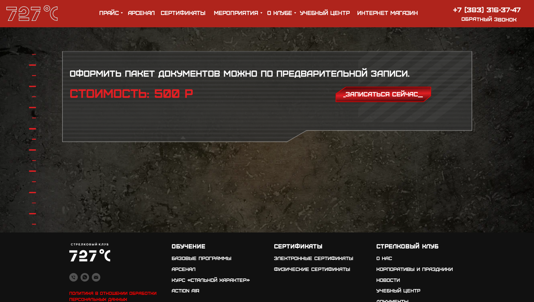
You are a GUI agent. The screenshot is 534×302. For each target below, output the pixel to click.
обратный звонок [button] (489, 19)
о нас (384, 258)
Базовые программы (201, 258)
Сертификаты (183, 13)
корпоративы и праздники (414, 269)
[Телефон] (73, 277)
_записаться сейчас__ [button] (383, 93)
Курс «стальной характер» (211, 280)
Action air (185, 290)
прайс (109, 13)
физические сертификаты (312, 269)
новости (388, 280)
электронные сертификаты (313, 258)
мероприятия (236, 13)
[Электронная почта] (96, 277)
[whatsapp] (85, 277)
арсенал (141, 13)
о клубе (279, 13)
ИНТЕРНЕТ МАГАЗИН (387, 13)
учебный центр (325, 13)
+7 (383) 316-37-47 (487, 9)
